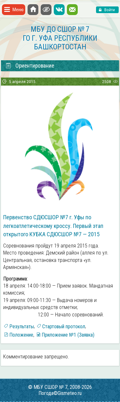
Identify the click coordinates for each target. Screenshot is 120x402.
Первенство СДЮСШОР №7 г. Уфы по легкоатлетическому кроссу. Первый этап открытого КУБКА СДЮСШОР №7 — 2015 (53, 226)
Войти (109, 9)
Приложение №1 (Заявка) (68, 335)
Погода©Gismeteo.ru (60, 393)
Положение (21, 335)
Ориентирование (29, 66)
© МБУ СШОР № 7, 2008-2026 (60, 387)
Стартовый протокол (63, 326)
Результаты (21, 326)
